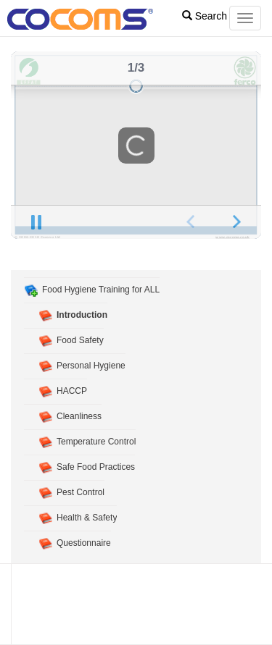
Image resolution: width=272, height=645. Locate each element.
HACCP (72, 391)
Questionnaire (84, 543)
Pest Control (80, 492)
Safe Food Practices (96, 467)
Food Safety (80, 340)
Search (204, 16)
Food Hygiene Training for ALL (101, 289)
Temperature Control (96, 442)
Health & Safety (87, 518)
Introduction (82, 315)
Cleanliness (79, 416)
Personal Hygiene (91, 366)
